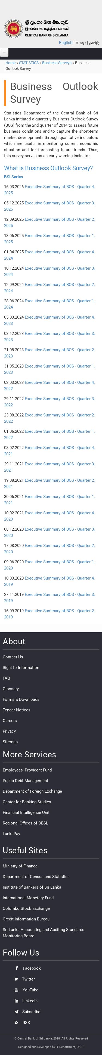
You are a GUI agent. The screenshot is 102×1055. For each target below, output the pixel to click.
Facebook (26, 968)
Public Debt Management (25, 780)
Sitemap (10, 741)
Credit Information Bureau (26, 919)
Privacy (9, 731)
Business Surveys (57, 63)
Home (10, 63)
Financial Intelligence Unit (26, 812)
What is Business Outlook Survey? (48, 168)
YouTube (25, 990)
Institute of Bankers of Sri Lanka (32, 887)
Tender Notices (16, 710)
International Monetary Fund (28, 897)
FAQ (6, 678)
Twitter (23, 979)
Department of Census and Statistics (36, 876)
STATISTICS (29, 63)
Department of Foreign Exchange (32, 791)
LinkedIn (25, 1000)
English (65, 42)
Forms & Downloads (21, 699)
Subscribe (26, 1011)
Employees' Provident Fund (27, 770)
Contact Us (13, 657)
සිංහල (81, 42)
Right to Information (21, 667)
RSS (21, 1022)
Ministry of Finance (20, 866)
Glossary (11, 688)
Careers (10, 720)
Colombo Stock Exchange (26, 908)
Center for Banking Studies (27, 801)
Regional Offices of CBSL (25, 823)
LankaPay (11, 833)
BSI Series (13, 177)
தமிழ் (94, 42)
